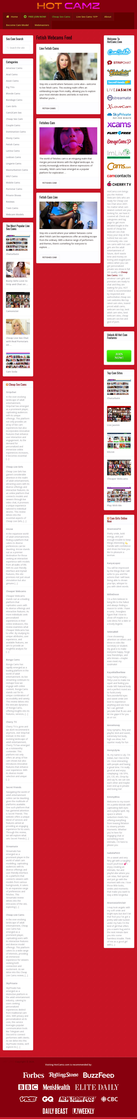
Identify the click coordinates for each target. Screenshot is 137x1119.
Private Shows (13, 196)
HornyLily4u (113, 751)
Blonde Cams (13, 95)
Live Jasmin (113, 426)
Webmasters (42, 26)
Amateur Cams (14, 69)
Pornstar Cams (14, 190)
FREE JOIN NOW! (33, 17)
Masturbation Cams (17, 171)
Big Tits (10, 88)
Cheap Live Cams (15, 916)
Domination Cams (16, 133)
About (109, 16)
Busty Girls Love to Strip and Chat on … (17, 284)
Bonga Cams (13, 661)
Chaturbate (12, 255)
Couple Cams (13, 126)
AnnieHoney (113, 726)
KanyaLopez (113, 564)
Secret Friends (13, 788)
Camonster (12, 312)
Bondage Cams (14, 101)
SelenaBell (112, 633)
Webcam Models (15, 215)
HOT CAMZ (8, 1063)
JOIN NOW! (119, 357)
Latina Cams (13, 152)
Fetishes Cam (47, 125)
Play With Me (114, 507)
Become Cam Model (17, 26)
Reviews (10, 203)
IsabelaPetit (113, 854)
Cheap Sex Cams (60, 16)
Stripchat (11, 393)
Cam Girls (11, 107)
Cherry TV (11, 723)
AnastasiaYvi (114, 530)
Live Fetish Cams (49, 50)
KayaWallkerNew (116, 673)
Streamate (12, 847)
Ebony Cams (12, 139)
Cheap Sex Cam (14, 120)
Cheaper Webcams (16, 592)
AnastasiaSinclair (116, 904)
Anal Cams (11, 75)
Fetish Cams (49, 109)
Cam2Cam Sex (14, 114)
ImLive (9, 530)
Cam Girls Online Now (117, 521)
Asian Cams (12, 82)
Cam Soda (11, 373)
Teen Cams (12, 209)
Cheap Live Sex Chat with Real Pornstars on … (17, 343)
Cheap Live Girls (14, 468)
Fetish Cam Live (48, 200)
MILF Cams (11, 177)
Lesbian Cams (13, 158)
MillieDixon (113, 596)
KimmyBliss (113, 798)
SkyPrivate (11, 984)
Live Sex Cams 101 (86, 16)
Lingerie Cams (13, 165)
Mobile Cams (13, 184)
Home (11, 17)
